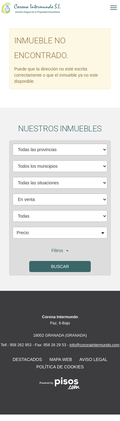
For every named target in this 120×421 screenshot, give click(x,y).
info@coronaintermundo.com (94, 345)
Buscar (60, 266)
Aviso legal (93, 359)
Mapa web (61, 359)
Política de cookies (60, 366)
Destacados (27, 359)
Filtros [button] (60, 250)
